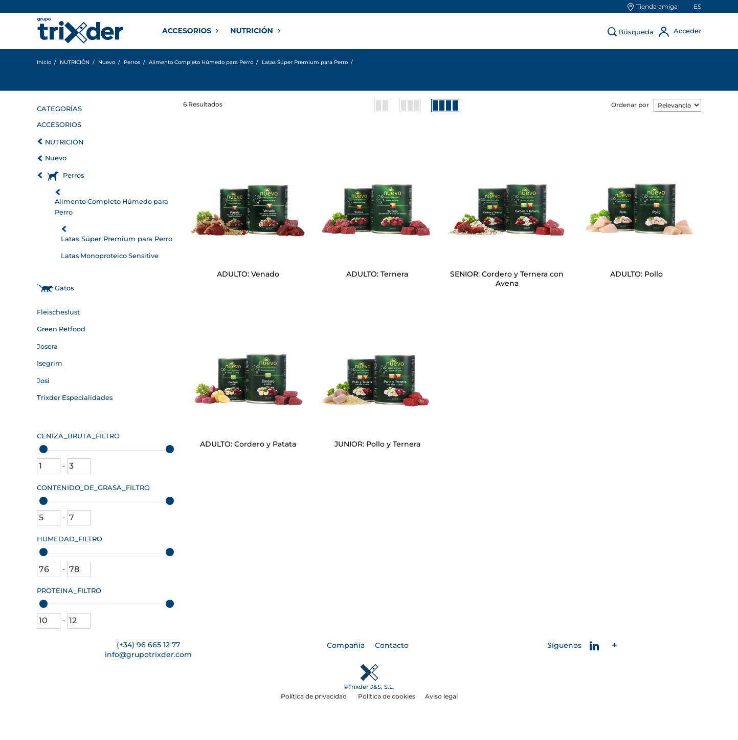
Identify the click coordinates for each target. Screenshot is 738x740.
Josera (47, 346)
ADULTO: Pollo (636, 274)
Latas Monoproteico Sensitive (110, 256)
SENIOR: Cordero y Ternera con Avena (507, 278)
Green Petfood (61, 329)
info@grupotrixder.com (148, 654)
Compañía (346, 645)
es (697, 6)
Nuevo (55, 158)
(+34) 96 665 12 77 (148, 644)
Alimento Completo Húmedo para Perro (111, 207)
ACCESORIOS (187, 30)
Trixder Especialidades (75, 397)
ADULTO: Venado (248, 274)
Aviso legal (441, 696)
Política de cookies (386, 696)
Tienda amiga (657, 6)
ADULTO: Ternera (377, 274)
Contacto (392, 645)
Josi (43, 381)
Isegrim (49, 363)
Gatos (64, 288)
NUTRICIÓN (252, 30)
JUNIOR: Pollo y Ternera (377, 444)
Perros (73, 175)
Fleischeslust (58, 312)
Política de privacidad (314, 696)
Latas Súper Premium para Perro (116, 239)
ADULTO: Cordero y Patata (248, 444)
